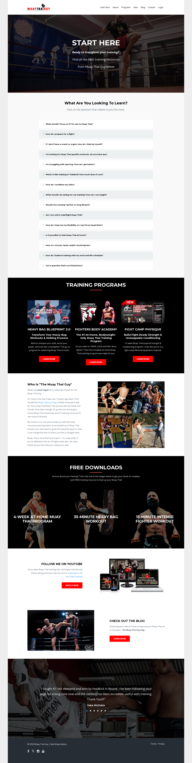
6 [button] (105, 714)
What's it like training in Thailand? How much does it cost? (79, 176)
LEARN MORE (49, 362)
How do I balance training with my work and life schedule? (79, 259)
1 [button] (86, 714)
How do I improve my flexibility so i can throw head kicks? (78, 228)
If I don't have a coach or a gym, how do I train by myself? (78, 145)
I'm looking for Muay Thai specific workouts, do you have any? (81, 155)
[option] (96, 698)
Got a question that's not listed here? (67, 269)
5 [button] (101, 714)
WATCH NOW (72, 589)
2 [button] (90, 714)
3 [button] (94, 714)
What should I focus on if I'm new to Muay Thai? (73, 124)
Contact (151, 7)
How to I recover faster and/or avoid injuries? (72, 248)
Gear (135, 7)
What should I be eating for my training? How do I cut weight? (81, 196)
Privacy (161, 748)
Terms (152, 748)
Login (160, 7)
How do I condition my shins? (63, 186)
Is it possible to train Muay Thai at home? (69, 238)
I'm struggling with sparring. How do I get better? (74, 165)
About (115, 7)
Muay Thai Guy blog (47, 406)
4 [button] (97, 714)
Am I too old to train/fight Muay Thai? (67, 217)
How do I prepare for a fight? (63, 134)
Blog (143, 7)
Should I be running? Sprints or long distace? (72, 207)
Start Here (105, 7)
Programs (126, 7)
